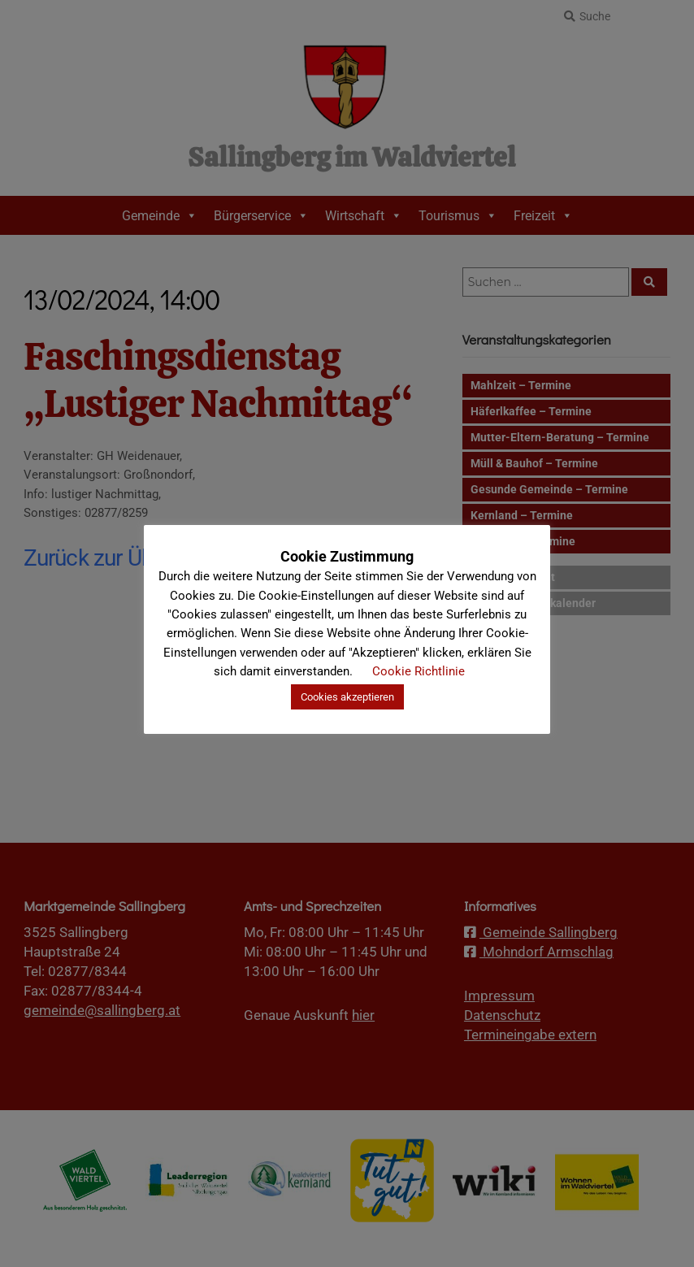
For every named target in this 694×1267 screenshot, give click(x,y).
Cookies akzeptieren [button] (347, 697)
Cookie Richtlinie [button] (418, 671)
